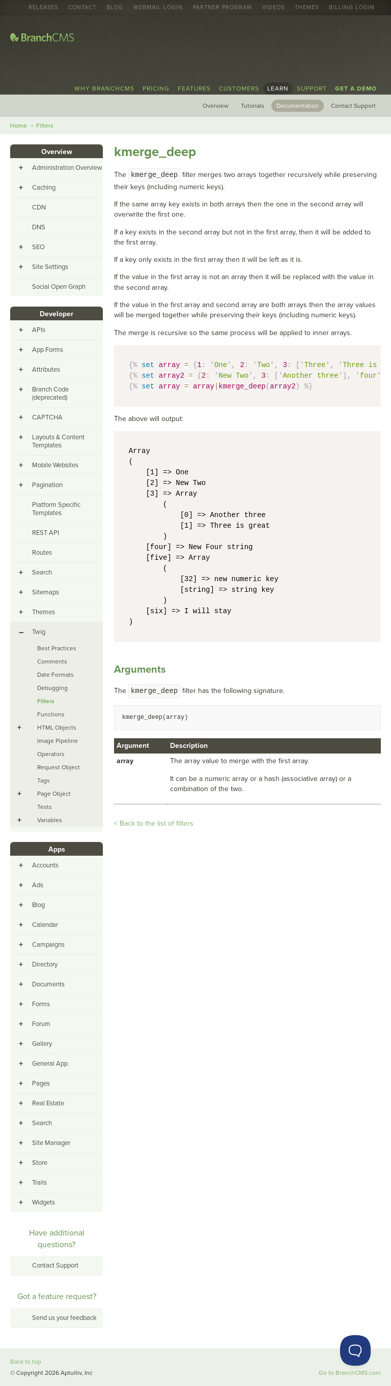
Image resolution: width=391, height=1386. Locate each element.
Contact (82, 8)
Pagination (47, 485)
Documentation (297, 105)
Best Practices (56, 648)
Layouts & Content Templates (58, 441)
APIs (38, 330)
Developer (56, 314)
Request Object (58, 767)
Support (312, 88)
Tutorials (252, 105)
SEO (38, 247)
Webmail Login (158, 8)
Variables (49, 820)
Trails (39, 1183)
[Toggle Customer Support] (355, 1350)
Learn (278, 88)
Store (39, 1163)
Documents (48, 984)
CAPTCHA (47, 417)
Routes (42, 553)
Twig (38, 632)
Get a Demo (356, 88)
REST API (45, 533)
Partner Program (222, 8)
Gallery (42, 1044)
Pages (41, 1083)
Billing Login (352, 8)
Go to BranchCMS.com (350, 1373)
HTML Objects (56, 727)
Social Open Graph (59, 287)
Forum (41, 1024)
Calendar (45, 925)
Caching (43, 188)
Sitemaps (45, 592)
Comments (52, 661)
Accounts (45, 865)
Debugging (52, 687)
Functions (51, 714)
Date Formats (55, 674)
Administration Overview (67, 168)
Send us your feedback (64, 1318)
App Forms (47, 350)
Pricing (156, 88)
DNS (38, 227)
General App (50, 1064)
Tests (44, 806)
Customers (239, 88)
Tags (43, 780)
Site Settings (50, 267)
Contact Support (353, 105)
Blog (114, 8)
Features (194, 88)
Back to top (25, 1361)
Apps (56, 849)
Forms (41, 1004)
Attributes (46, 370)
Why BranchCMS (104, 88)
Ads (37, 885)
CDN (39, 207)
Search (42, 572)
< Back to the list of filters (153, 823)
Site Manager (51, 1143)
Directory (45, 964)
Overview (216, 105)
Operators (51, 754)
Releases (43, 8)
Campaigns (48, 945)
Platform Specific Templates (56, 509)
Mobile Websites (55, 465)
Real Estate (48, 1103)
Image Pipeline (57, 740)
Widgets (43, 1202)
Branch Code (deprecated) (50, 393)
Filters (44, 125)
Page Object (54, 793)
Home (18, 125)
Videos (273, 8)
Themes (307, 8)
